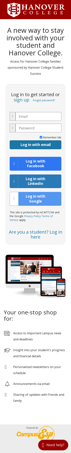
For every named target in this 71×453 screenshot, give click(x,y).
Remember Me (50, 137)
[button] (53, 445)
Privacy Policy (32, 216)
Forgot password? (44, 100)
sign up (21, 100)
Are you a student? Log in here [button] (35, 234)
